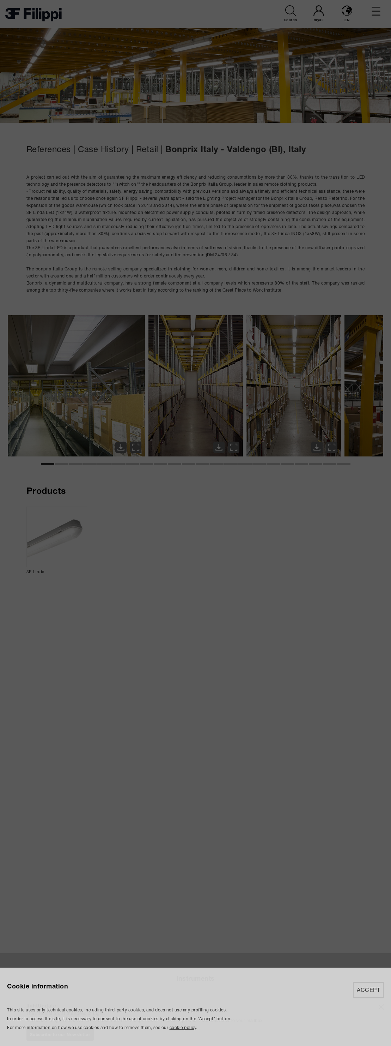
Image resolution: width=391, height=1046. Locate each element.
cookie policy (183, 1027)
